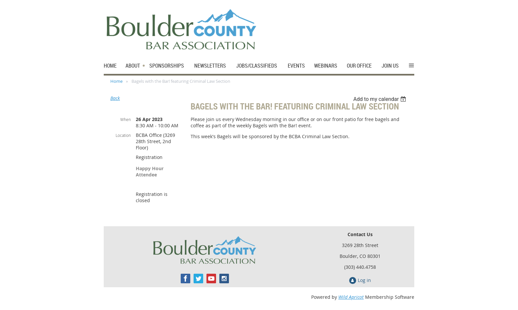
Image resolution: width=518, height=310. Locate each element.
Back (115, 98)
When (125, 119)
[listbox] (380, 99)
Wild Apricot (351, 297)
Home (116, 81)
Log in (364, 280)
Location (123, 135)
